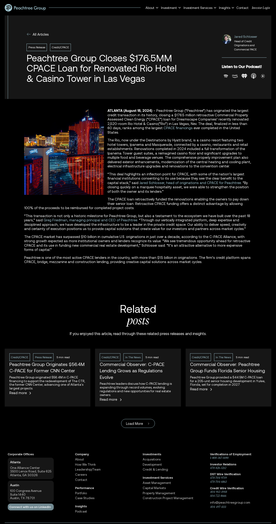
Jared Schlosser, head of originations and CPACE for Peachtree (190, 183)
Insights (81, 506)
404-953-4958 (218, 492)
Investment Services (158, 477)
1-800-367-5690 (219, 458)
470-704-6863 (218, 481)
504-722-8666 (218, 496)
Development (152, 464)
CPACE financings (178, 128)
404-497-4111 (218, 507)
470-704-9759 (218, 477)
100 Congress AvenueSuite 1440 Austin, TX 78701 (26, 494)
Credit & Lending (155, 469)
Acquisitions (152, 459)
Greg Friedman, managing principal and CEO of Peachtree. (91, 220)
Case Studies (84, 498)
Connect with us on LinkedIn (30, 507)
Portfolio (81, 493)
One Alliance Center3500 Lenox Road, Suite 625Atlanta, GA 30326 (30, 471)
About (79, 459)
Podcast (81, 511)
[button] (151, 8)
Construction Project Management (168, 498)
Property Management (159, 493)
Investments (152, 454)
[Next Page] (138, 423)
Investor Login (261, 8)
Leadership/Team (88, 469)
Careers (81, 474)
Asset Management (157, 483)
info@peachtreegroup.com (230, 502)
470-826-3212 (218, 468)
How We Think (85, 464)
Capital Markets (154, 488)
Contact (242, 8)
